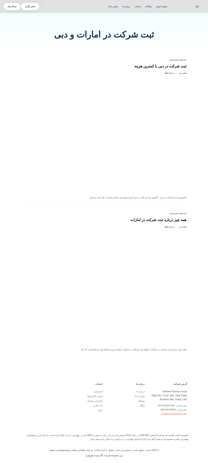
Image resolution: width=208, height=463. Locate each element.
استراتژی (98, 392)
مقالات (148, 6)
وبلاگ (142, 406)
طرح (100, 411)
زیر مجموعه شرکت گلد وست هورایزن (104, 456)
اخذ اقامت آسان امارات (177, 60)
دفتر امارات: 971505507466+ (172, 406)
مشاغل (141, 401)
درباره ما (126, 6)
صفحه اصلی (161, 6)
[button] (196, 6)
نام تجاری (98, 406)
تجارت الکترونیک (95, 397)
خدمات (138, 6)
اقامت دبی (182, 73)
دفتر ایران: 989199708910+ (173, 410)
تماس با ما (113, 6)
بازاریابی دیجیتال (95, 401)
